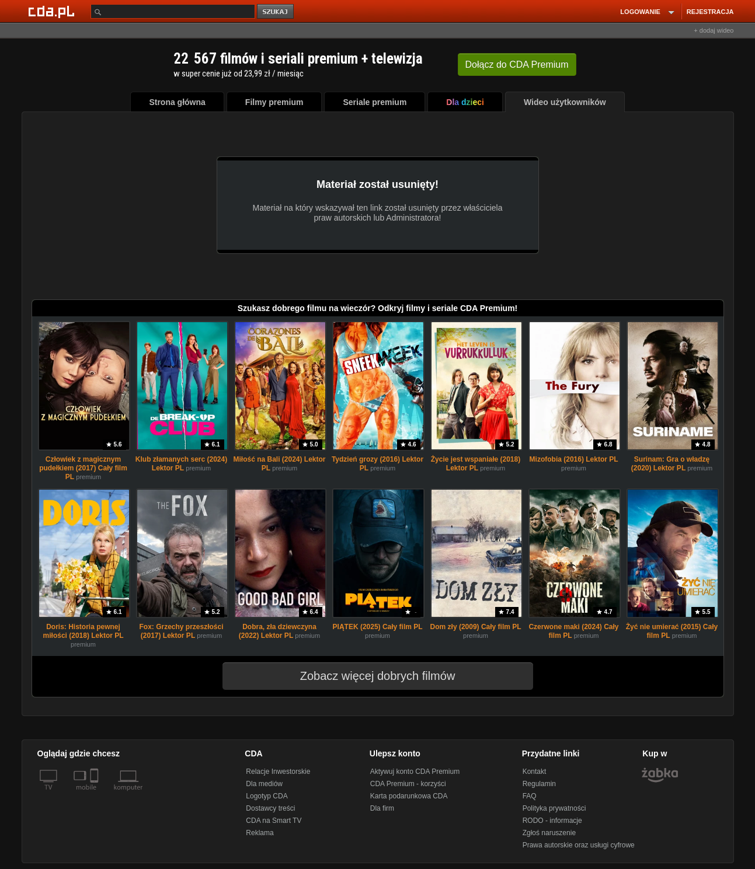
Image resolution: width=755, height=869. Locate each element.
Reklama (259, 833)
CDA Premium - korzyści (408, 784)
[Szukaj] (173, 11)
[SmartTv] (95, 794)
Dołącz (517, 64)
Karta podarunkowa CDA (409, 796)
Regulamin (539, 784)
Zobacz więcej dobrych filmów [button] (370, 675)
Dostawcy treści (270, 808)
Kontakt (535, 771)
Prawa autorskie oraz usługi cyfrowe (579, 845)
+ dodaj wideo (713, 30)
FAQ (530, 796)
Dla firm (382, 808)
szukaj (276, 12)
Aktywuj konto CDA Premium (415, 771)
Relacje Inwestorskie (278, 771)
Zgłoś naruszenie (549, 833)
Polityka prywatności (554, 808)
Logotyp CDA (266, 796)
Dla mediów (264, 784)
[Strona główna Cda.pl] (53, 11)
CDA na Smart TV (273, 820)
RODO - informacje (552, 820)
